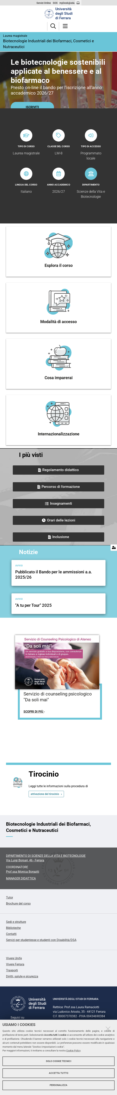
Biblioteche (13, 928)
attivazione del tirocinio (45, 793)
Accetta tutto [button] (58, 1073)
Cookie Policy (73, 1050)
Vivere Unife (14, 958)
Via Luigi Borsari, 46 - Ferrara (25, 860)
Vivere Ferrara (15, 964)
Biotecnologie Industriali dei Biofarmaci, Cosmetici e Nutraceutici (58, 41)
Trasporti (12, 970)
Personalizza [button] (58, 1085)
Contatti (11, 934)
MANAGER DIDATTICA (21, 878)
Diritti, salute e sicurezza (22, 976)
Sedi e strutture (16, 922)
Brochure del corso (18, 903)
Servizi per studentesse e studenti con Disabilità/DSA (41, 940)
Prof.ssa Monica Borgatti (22, 871)
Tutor (9, 897)
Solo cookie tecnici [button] (58, 1061)
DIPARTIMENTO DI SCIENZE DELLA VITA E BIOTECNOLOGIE (46, 856)
